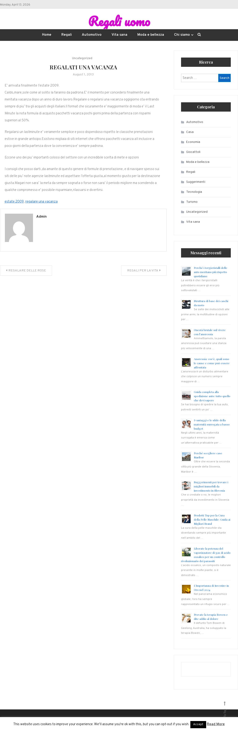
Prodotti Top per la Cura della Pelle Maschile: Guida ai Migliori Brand (212, 520)
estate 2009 (14, 202)
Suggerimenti (195, 182)
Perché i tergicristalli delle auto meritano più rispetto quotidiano (210, 272)
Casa (190, 132)
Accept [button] (198, 724)
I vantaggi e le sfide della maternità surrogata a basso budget (212, 424)
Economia (193, 142)
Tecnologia (194, 192)
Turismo (192, 202)
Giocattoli (193, 152)
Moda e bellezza (150, 35)
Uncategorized (82, 59)
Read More (216, 724)
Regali (66, 35)
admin (41, 217)
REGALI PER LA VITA (142, 271)
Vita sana (119, 35)
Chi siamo (182, 35)
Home (46, 35)
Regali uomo (119, 21)
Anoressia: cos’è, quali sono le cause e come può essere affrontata (212, 363)
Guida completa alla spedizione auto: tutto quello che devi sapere (212, 396)
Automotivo (92, 35)
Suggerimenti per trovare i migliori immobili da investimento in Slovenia (211, 486)
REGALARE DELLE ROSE (27, 271)
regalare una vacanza (41, 202)
